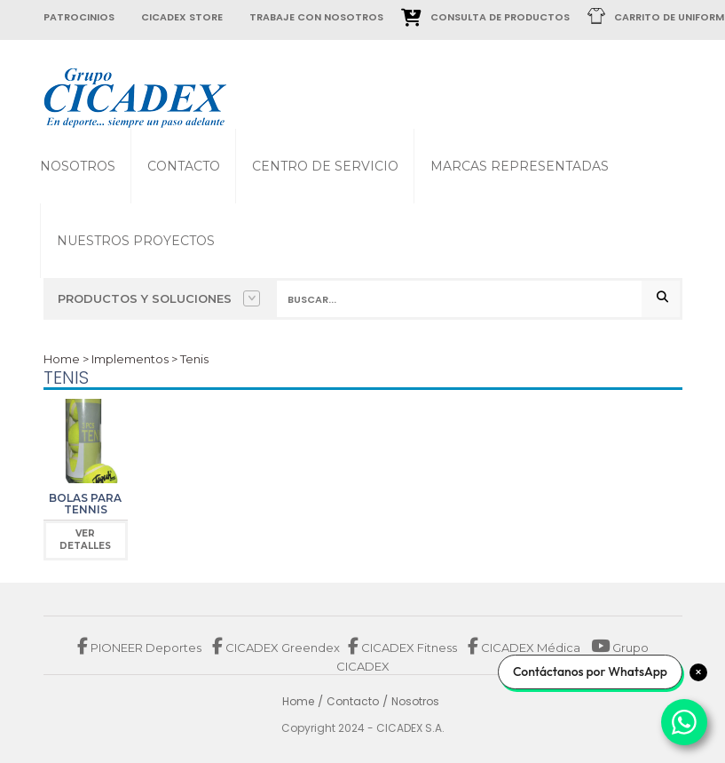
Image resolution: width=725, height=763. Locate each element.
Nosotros (77, 166)
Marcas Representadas (519, 166)
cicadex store (182, 17)
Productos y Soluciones (159, 298)
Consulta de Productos (500, 17)
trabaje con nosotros (316, 17)
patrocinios (78, 17)
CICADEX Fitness (404, 647)
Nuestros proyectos (136, 241)
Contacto (183, 166)
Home (61, 359)
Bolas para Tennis (85, 503)
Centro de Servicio (325, 166)
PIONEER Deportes (140, 647)
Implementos (130, 359)
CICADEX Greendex (276, 647)
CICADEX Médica (524, 647)
